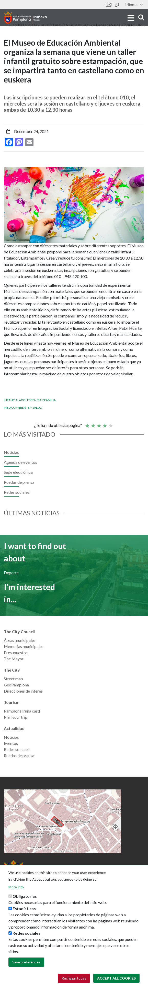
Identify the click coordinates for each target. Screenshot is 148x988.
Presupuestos (16, 652)
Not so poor (92, 423)
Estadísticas (24, 909)
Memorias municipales (23, 646)
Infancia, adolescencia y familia (30, 400)
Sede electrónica (116, 5)
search (141, 17)
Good (104, 423)
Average (98, 423)
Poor (87, 423)
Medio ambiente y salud (23, 407)
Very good (110, 423)
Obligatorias (25, 897)
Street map (13, 678)
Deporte (11, 572)
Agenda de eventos (20, 462)
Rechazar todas (74, 979)
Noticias (11, 452)
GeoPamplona (16, 684)
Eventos (11, 743)
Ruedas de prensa (19, 482)
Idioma (134, 4)
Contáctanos (107, 5)
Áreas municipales (20, 640)
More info (16, 888)
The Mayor (14, 658)
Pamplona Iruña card (22, 710)
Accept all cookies (116, 979)
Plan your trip (15, 717)
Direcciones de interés (23, 690)
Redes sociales (16, 492)
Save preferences (26, 963)
